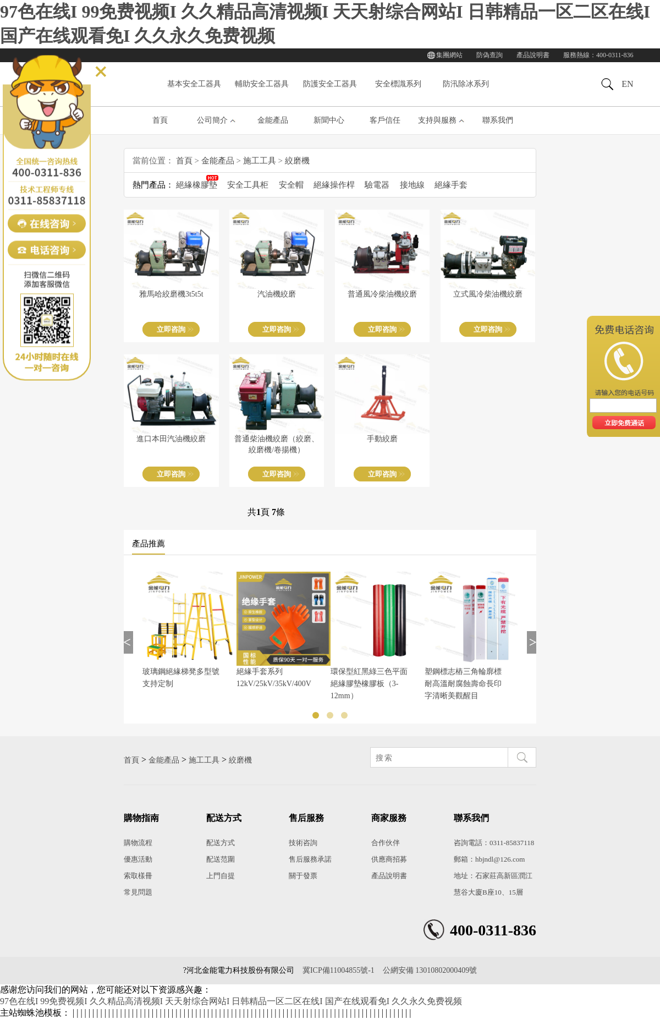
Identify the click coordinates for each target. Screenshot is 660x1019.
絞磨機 (297, 160)
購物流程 (138, 843)
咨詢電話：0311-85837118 (494, 843)
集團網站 (449, 55)
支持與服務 (437, 120)
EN (627, 84)
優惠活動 (138, 859)
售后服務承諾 (310, 859)
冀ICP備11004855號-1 (338, 970)
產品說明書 (532, 55)
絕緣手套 (451, 184)
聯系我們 (497, 120)
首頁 (160, 120)
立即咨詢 (171, 329)
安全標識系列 (398, 84)
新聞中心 (329, 120)
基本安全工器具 (194, 84)
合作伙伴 (385, 843)
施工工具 (259, 160)
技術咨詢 (303, 843)
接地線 (412, 184)
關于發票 (303, 876)
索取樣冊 (138, 876)
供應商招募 (389, 859)
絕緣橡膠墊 (196, 184)
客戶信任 (385, 120)
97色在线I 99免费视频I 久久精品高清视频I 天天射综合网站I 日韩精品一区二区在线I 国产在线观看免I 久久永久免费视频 (231, 1001)
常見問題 (138, 892)
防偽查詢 (489, 55)
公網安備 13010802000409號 (430, 970)
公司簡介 (212, 120)
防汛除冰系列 (466, 84)
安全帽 (291, 184)
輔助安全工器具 (262, 84)
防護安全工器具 (330, 84)
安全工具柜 (247, 184)
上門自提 (220, 876)
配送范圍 (220, 859)
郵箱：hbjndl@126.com (489, 859)
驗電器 (377, 184)
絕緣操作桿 (334, 184)
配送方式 (220, 843)
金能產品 (272, 120)
